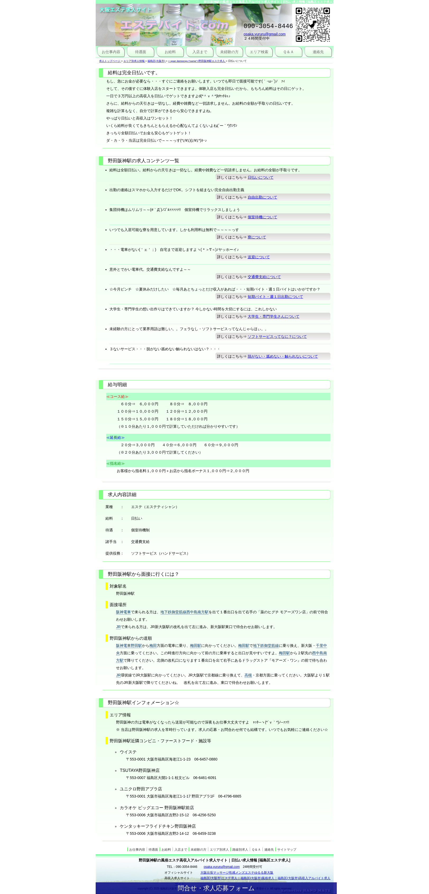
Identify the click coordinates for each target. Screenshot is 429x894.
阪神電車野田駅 (129, 645)
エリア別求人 (219, 849)
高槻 (248, 675)
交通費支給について (264, 277)
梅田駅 (195, 645)
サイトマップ (286, 849)
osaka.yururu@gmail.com (265, 36)
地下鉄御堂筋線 (266, 645)
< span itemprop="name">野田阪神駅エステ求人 (196, 60)
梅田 (153, 645)
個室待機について (262, 217)
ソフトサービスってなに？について (277, 336)
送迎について (259, 257)
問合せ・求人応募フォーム (216, 888)
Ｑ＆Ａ (288, 52)
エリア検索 (259, 52)
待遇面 (140, 52)
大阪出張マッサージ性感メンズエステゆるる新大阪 (236, 872)
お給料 (170, 52)
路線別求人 (240, 849)
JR (118, 627)
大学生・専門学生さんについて (273, 316)
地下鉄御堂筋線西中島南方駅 (184, 612)
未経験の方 (229, 52)
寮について (257, 237)
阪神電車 (123, 612)
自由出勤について (262, 197)
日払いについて (261, 177)
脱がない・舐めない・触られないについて (283, 356)
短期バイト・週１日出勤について (275, 296)
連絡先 (318, 52)
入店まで (199, 52)
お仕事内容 (111, 52)
